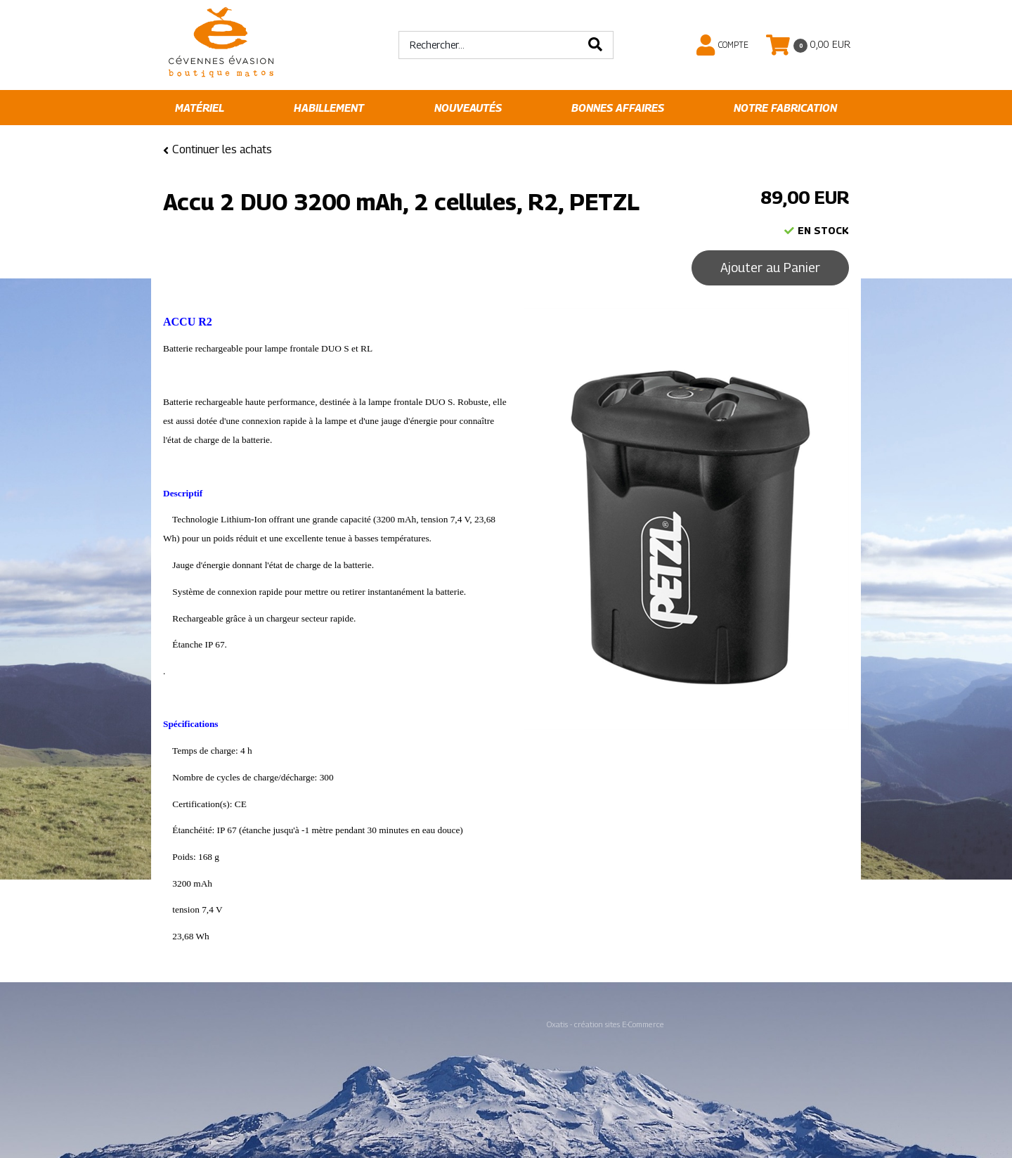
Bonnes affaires (617, 108)
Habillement (329, 108)
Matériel (199, 108)
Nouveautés (468, 108)
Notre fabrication (785, 108)
